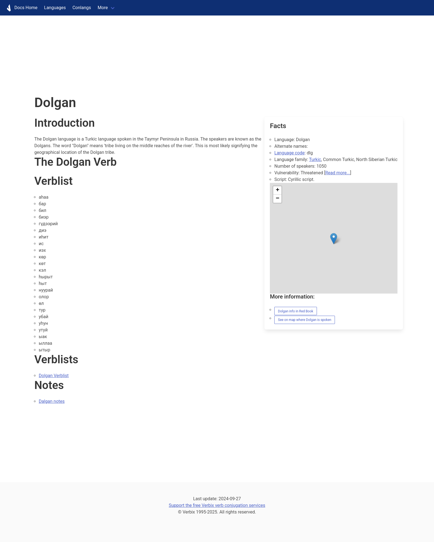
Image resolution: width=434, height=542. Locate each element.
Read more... (337, 172)
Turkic (315, 159)
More (103, 7)
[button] (333, 238)
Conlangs (82, 7)
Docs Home (20, 7)
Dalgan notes (52, 401)
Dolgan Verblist (54, 375)
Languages (55, 7)
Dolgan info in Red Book (295, 311)
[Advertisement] (166, 54)
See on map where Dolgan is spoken (304, 320)
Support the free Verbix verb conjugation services (217, 505)
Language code (289, 152)
